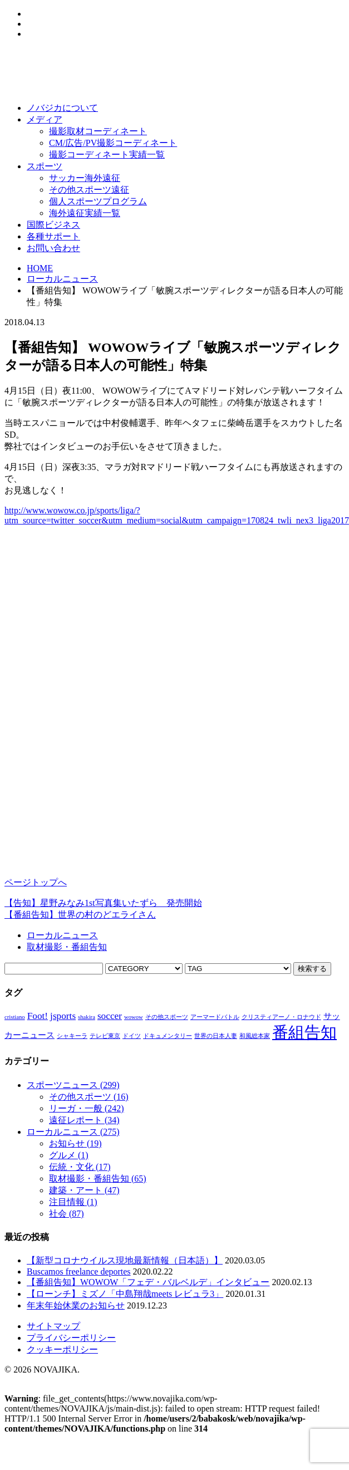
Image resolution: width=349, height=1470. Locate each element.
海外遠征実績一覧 (84, 213)
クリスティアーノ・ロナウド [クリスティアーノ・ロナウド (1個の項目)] (281, 1017)
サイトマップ (53, 1326)
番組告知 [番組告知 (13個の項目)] (304, 1032)
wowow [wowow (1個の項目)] (133, 1017)
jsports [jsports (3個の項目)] (63, 1016)
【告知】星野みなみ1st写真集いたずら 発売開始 (103, 903)
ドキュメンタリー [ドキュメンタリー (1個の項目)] (167, 1036)
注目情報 (73, 1202)
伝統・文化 (80, 1167)
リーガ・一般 (86, 1108)
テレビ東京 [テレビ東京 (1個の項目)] (105, 1036)
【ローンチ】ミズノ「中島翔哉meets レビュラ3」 (125, 1293)
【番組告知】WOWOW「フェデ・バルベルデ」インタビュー (148, 1282)
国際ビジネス (53, 224)
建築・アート (84, 1190)
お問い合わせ (53, 248)
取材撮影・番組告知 (67, 947)
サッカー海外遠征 (84, 178)
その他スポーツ (89, 1096)
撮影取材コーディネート (98, 131)
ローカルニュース (62, 278)
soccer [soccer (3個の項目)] (109, 1016)
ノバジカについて (62, 107)
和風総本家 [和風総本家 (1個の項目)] (254, 1036)
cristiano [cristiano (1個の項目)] (14, 1017)
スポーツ (44, 166)
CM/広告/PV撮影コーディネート (113, 143)
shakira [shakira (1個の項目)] (86, 1017)
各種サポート (53, 236)
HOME (40, 268)
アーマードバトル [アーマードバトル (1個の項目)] (214, 1017)
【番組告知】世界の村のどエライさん (80, 914)
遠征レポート (84, 1120)
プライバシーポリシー (71, 1337)
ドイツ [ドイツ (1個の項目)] (131, 1036)
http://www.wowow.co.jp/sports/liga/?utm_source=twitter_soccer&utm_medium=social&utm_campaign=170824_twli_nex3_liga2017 (176, 515)
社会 (66, 1213)
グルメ (69, 1155)
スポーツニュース (73, 1085)
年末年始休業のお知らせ (76, 1305)
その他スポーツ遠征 (89, 189)
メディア (44, 119)
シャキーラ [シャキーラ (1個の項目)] (72, 1036)
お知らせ (75, 1143)
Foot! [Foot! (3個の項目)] (37, 1016)
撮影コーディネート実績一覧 (107, 154)
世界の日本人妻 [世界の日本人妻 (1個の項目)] (215, 1036)
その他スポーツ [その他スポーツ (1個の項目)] (166, 1017)
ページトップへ (35, 882)
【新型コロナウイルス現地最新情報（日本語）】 (125, 1260)
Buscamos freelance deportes (79, 1271)
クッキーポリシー (62, 1349)
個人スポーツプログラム (98, 201)
